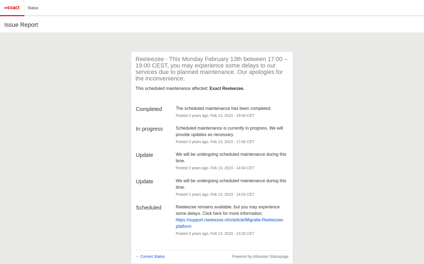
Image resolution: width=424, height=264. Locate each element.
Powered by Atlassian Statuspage (260, 256)
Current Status (150, 256)
